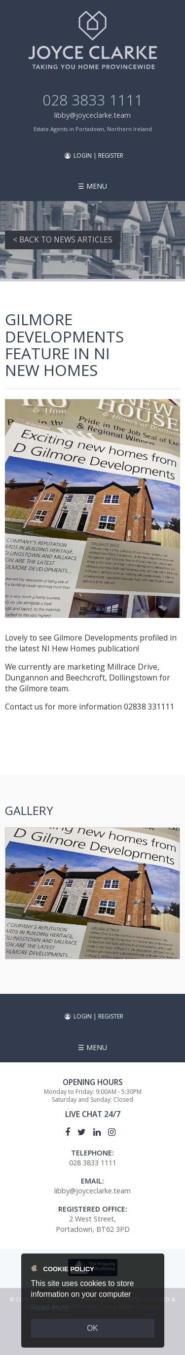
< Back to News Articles (62, 239)
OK (92, 1328)
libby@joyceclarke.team (92, 115)
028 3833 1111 (92, 100)
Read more (50, 1307)
